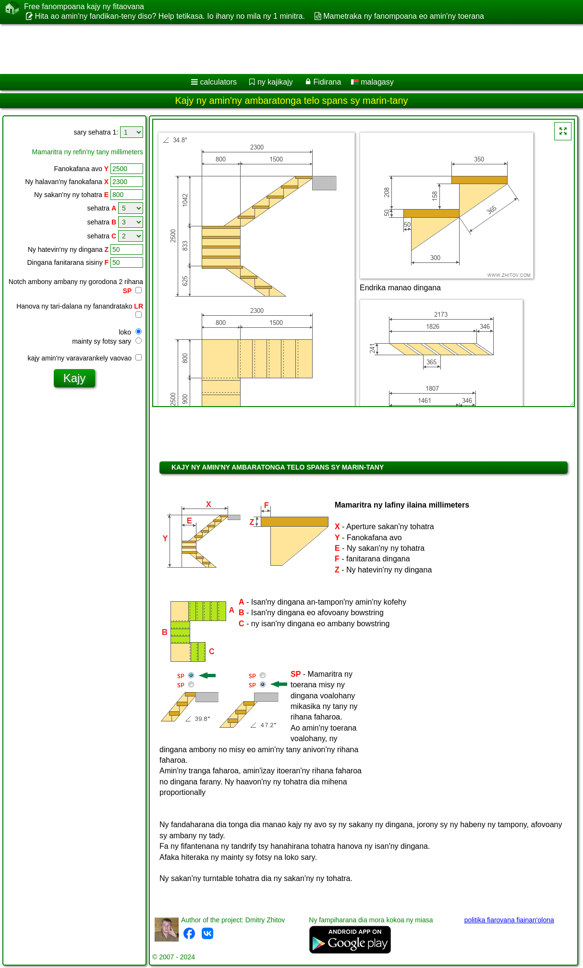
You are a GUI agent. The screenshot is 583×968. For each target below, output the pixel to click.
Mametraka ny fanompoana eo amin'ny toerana (403, 16)
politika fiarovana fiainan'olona (509, 920)
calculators (218, 82)
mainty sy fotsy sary (107, 341)
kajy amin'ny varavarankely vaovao (84, 358)
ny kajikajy (275, 82)
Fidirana (327, 82)
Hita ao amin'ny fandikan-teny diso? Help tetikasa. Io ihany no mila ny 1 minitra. (169, 16)
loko (130, 332)
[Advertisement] (245, 49)
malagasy (372, 82)
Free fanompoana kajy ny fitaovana (84, 6)
